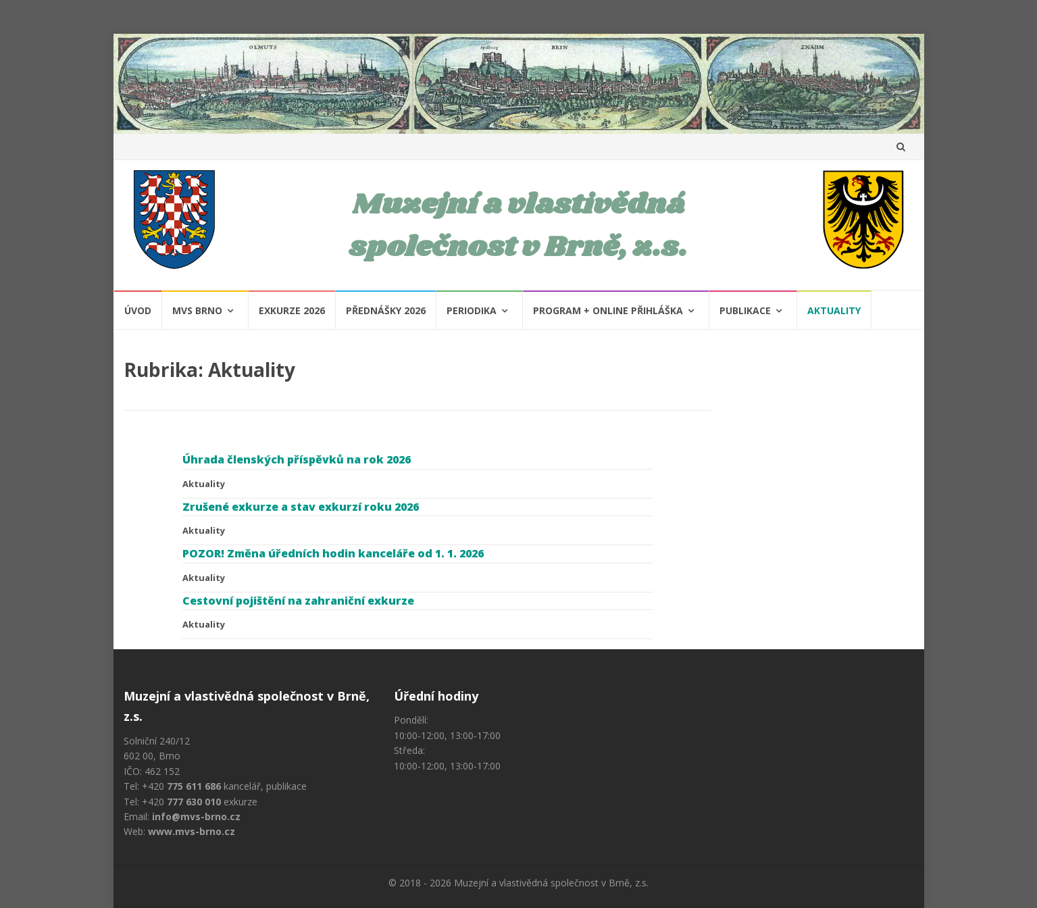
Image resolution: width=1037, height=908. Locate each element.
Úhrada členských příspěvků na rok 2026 (296, 459)
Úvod (137, 310)
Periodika (472, 310)
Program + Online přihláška (608, 310)
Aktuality (834, 310)
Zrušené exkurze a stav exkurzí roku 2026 (300, 506)
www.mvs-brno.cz (191, 831)
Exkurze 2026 (292, 310)
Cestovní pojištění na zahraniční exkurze (298, 600)
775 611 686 (194, 786)
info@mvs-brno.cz (196, 816)
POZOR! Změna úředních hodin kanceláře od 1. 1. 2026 (333, 553)
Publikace (745, 310)
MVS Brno (197, 310)
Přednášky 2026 (386, 310)
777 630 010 (194, 801)
